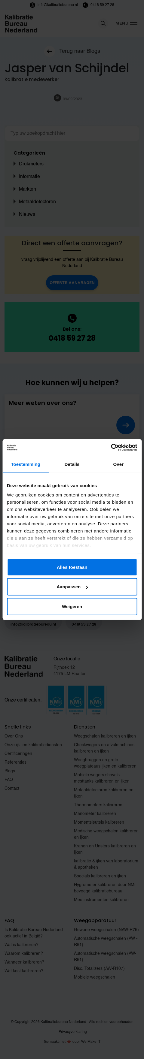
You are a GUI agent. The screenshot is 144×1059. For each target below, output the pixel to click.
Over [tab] (118, 463)
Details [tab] (72, 463)
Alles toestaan (72, 566)
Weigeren (72, 606)
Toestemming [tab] (25, 463)
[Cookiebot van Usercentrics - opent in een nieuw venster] (110, 447)
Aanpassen (72, 586)
